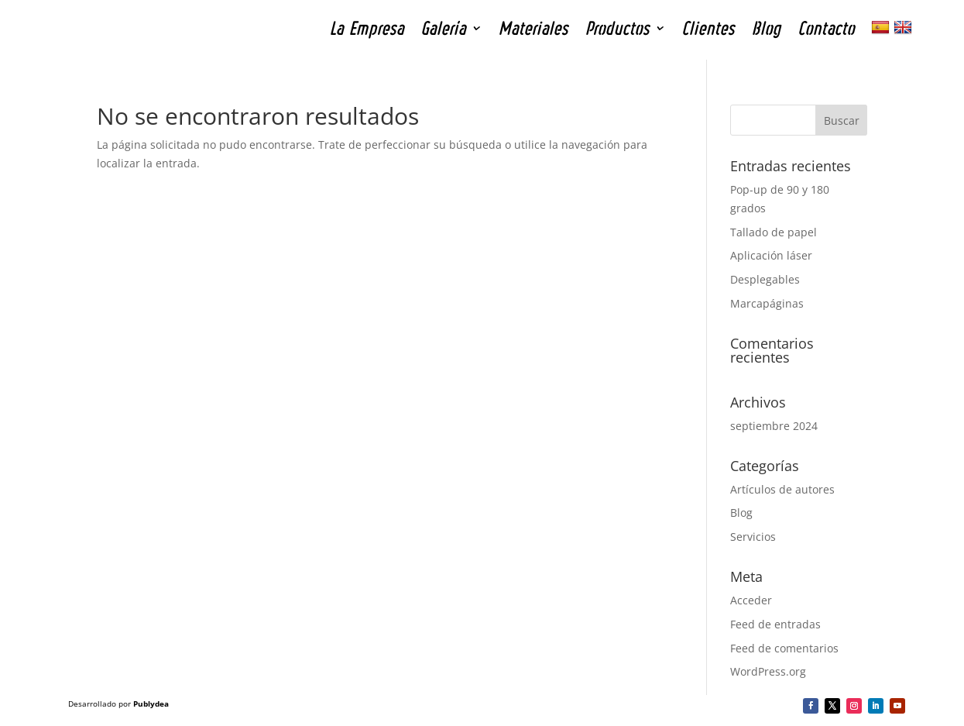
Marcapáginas (767, 303)
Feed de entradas (775, 624)
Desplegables (765, 279)
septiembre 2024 (774, 425)
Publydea (151, 703)
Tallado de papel (773, 232)
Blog (741, 512)
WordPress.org (768, 671)
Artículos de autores (782, 489)
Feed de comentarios (784, 648)
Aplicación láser (771, 255)
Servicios (753, 536)
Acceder (751, 600)
